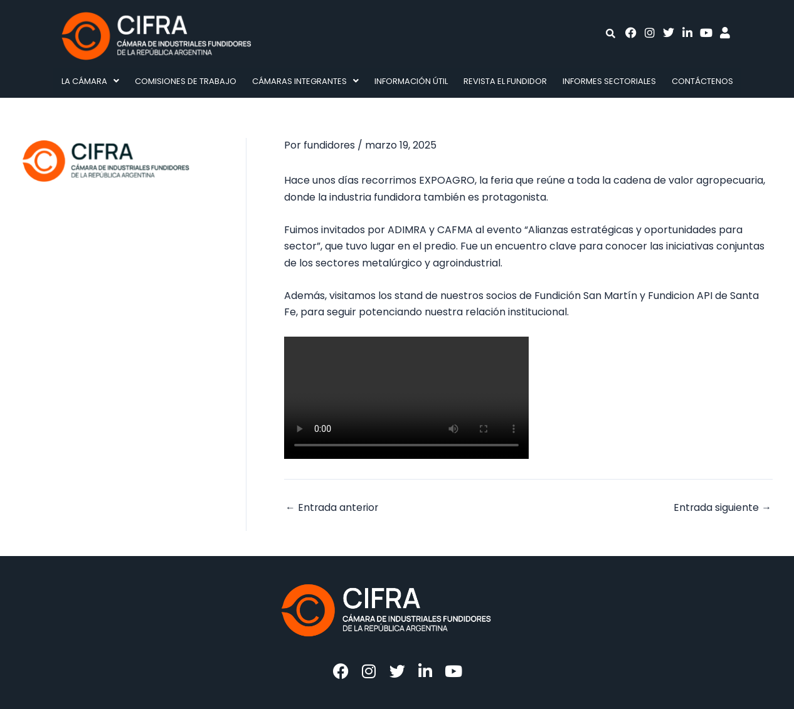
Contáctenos (702, 81)
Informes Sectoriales (609, 81)
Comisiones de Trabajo (185, 81)
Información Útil (411, 81)
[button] (90, 81)
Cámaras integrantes (305, 81)
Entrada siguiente (722, 507)
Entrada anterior (332, 507)
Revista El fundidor (505, 81)
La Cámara (90, 81)
